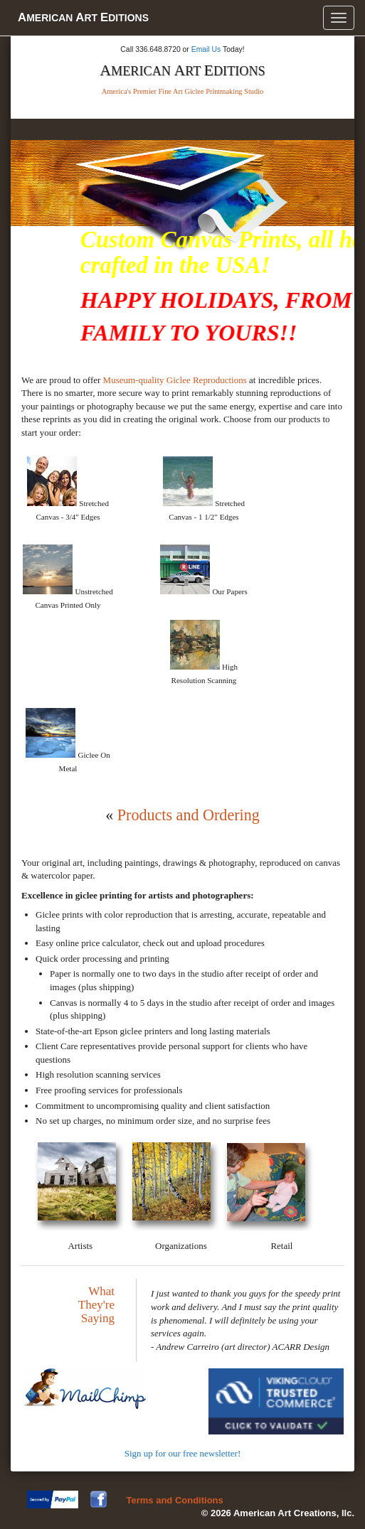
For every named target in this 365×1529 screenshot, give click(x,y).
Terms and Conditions (175, 1500)
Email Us (206, 49)
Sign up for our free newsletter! (183, 1453)
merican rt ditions (83, 17)
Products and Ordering (188, 815)
